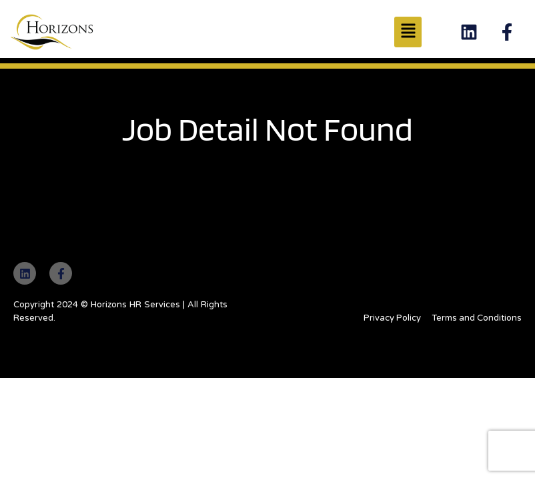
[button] (408, 32)
